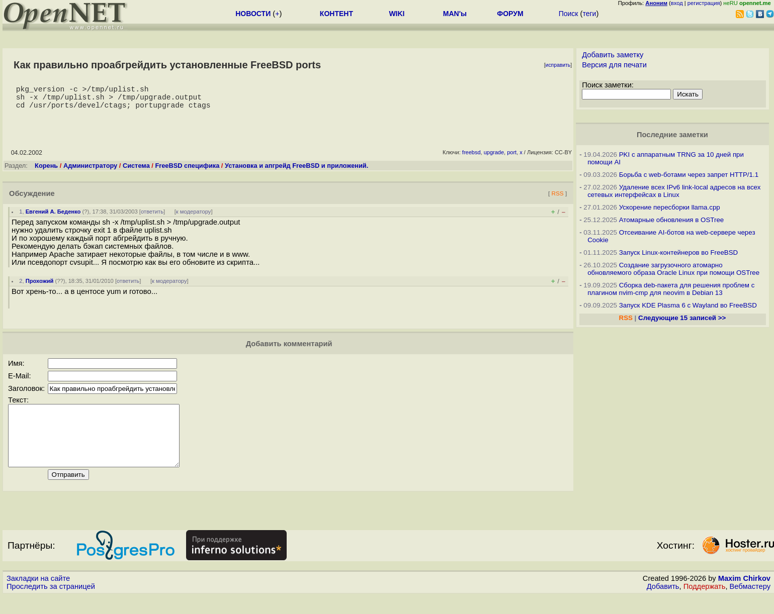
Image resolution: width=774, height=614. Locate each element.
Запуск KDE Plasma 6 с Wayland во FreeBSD (688, 305)
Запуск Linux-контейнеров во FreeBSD (678, 252)
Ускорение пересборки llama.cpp (669, 207)
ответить (152, 218)
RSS (558, 199)
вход (677, 3)
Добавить (663, 604)
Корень (46, 171)
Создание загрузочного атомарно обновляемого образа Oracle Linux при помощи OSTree (673, 268)
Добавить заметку (612, 55)
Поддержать (704, 604)
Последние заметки (672, 135)
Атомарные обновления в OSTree (671, 220)
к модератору (193, 218)
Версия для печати (614, 65)
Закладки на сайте (38, 596)
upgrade (494, 158)
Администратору (90, 171)
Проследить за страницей (51, 604)
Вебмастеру (750, 604)
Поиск (568, 14)
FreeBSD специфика (187, 171)
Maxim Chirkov (744, 596)
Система (136, 171)
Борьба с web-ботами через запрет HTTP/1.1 (688, 174)
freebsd (471, 158)
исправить (558, 65)
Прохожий (40, 287)
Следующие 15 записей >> (682, 318)
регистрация (703, 3)
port (512, 158)
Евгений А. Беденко (53, 218)
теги (589, 14)
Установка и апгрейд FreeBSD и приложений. (296, 171)
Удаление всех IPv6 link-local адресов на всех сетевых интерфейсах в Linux (673, 190)
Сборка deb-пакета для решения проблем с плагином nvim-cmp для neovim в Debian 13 (670, 288)
